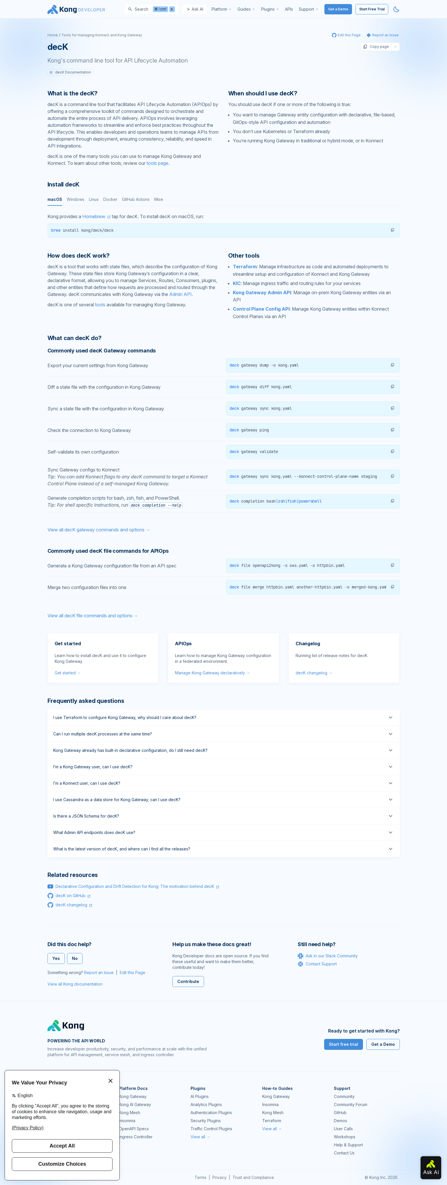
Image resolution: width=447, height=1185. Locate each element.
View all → (200, 1136)
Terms (200, 1177)
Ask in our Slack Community (328, 956)
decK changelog (71, 904)
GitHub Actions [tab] (136, 199)
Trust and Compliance (253, 1177)
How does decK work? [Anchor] (78, 255)
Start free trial (343, 1044)
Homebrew (93, 216)
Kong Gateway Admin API (262, 292)
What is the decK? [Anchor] (72, 93)
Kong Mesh (129, 1112)
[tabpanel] (223, 225)
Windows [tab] (75, 199)
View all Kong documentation (74, 984)
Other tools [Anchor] (244, 255)
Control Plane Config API (261, 309)
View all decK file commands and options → (92, 615)
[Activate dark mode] (396, 9)
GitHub (340, 1112)
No (75, 958)
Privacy (219, 1177)
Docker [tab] (110, 199)
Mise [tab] (158, 199)
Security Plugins (206, 1120)
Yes (56, 958)
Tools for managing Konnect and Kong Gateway (101, 35)
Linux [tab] (94, 199)
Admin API (180, 294)
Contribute (188, 981)
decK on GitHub (70, 895)
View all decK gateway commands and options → (98, 530)
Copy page (376, 46)
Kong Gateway (133, 1096)
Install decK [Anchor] (63, 184)
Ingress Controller (136, 1136)
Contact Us (344, 1152)
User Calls (343, 1128)
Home (52, 35)
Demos (340, 1120)
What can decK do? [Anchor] (74, 338)
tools (100, 304)
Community (344, 1096)
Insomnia (127, 1120)
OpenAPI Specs (134, 1128)
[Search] (151, 9)
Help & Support (348, 1144)
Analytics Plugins (206, 1104)
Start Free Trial (372, 9)
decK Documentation (70, 72)
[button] (392, 230)
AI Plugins (200, 1096)
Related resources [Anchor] (72, 874)
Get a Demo (338, 9)
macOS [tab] (54, 199)
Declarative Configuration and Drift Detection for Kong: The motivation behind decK (135, 886)
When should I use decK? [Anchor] (262, 93)
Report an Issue (99, 972)
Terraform (245, 266)
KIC (237, 283)
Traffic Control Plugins (211, 1128)
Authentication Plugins (211, 1112)
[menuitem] (222, 9)
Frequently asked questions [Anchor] (85, 700)
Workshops (344, 1136)
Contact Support (317, 964)
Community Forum (350, 1104)
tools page (157, 163)
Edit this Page (132, 972)
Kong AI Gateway (135, 1104)
